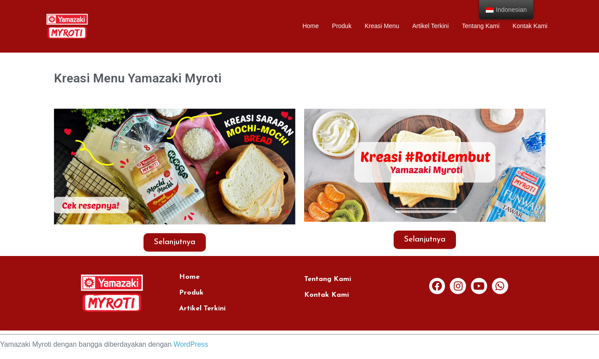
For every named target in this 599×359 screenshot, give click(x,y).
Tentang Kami (481, 25)
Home (310, 25)
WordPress (191, 344)
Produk (342, 25)
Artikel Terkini (430, 25)
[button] (174, 242)
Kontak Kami (530, 25)
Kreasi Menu (382, 25)
